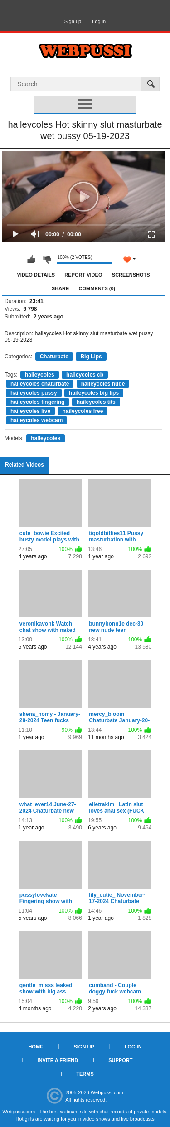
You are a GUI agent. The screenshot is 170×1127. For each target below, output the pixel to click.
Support (120, 1060)
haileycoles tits (96, 402)
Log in (99, 21)
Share (60, 288)
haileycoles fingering (37, 402)
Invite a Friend (58, 1060)
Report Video (83, 275)
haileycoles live (30, 411)
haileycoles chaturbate (39, 384)
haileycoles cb (84, 375)
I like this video (31, 259)
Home (35, 1046)
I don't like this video (46, 259)
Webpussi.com (107, 1092)
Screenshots (131, 275)
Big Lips (91, 356)
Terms (85, 1074)
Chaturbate (54, 356)
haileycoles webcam (36, 420)
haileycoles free (82, 411)
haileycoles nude (103, 384)
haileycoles (39, 375)
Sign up (72, 21)
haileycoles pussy (33, 393)
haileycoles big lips (94, 393)
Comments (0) (97, 288)
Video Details (36, 275)
